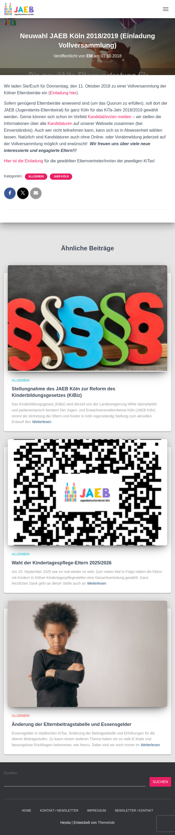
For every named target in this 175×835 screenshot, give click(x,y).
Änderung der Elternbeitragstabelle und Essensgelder (71, 724)
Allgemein (36, 176)
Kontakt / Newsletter (59, 810)
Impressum (96, 810)
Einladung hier (63, 93)
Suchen (10, 773)
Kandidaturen (60, 123)
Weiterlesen (41, 422)
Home (26, 810)
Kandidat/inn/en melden (110, 117)
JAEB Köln (61, 176)
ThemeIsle (106, 822)
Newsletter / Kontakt (134, 810)
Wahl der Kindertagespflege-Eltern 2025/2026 (61, 562)
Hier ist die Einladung (23, 161)
